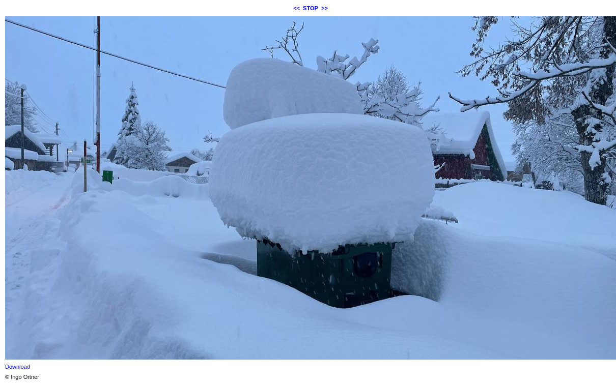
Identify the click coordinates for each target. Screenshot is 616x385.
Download (17, 367)
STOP (310, 8)
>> (324, 8)
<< (296, 8)
